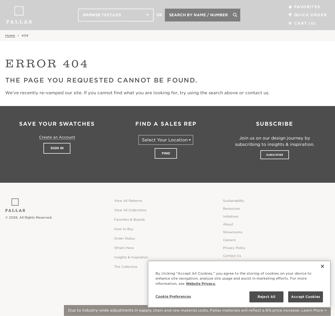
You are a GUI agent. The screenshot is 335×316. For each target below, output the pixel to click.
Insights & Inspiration (131, 257)
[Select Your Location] (165, 140)
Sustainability (233, 201)
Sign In (57, 148)
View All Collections (130, 210)
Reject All (266, 297)
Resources (231, 208)
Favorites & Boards (129, 219)
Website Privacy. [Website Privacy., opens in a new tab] (201, 284)
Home (10, 35)
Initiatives (230, 216)
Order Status (124, 238)
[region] (239, 284)
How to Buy (124, 229)
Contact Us (232, 256)
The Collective (125, 267)
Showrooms (232, 232)
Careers (229, 240)
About (228, 224)
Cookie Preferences (173, 296)
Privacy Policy (234, 248)
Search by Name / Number (198, 15)
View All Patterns (128, 201)
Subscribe (274, 154)
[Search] (235, 15)
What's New (124, 248)
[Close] (322, 266)
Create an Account (57, 137)
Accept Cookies (305, 297)
